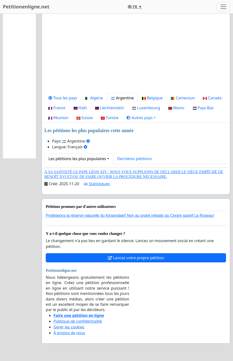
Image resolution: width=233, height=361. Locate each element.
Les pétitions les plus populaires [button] (77, 158)
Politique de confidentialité (77, 321)
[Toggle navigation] (223, 7)
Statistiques (97, 183)
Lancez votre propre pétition (136, 257)
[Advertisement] (136, 55)
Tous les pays (62, 98)
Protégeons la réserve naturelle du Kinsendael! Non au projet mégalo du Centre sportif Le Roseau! (130, 215)
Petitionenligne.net (26, 6)
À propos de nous (69, 332)
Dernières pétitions (134, 158)
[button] (141, 118)
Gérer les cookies (68, 327)
